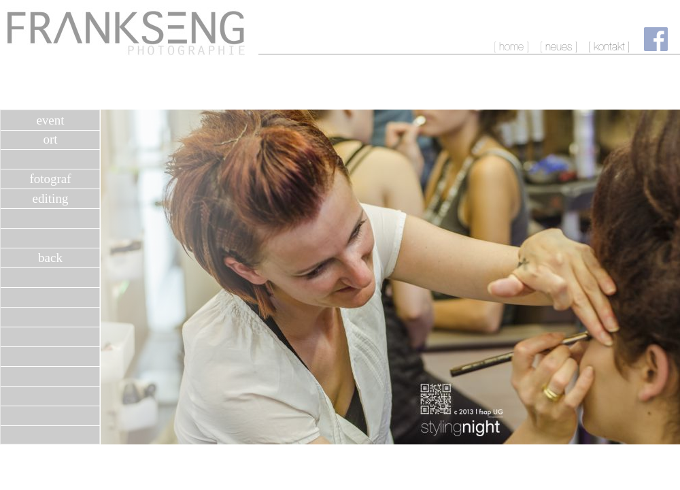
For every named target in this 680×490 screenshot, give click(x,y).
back (50, 257)
